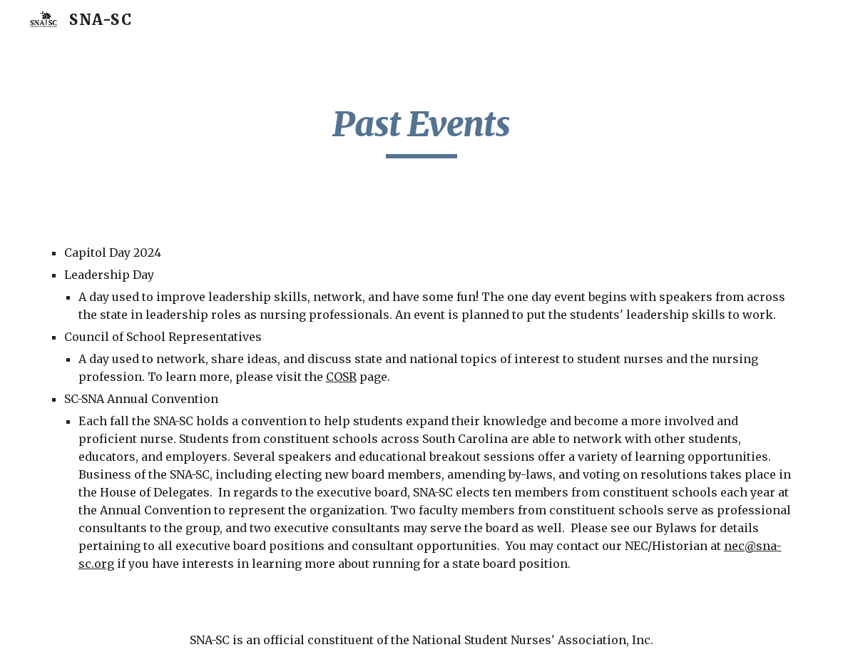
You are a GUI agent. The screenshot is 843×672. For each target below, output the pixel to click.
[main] (421, 130)
